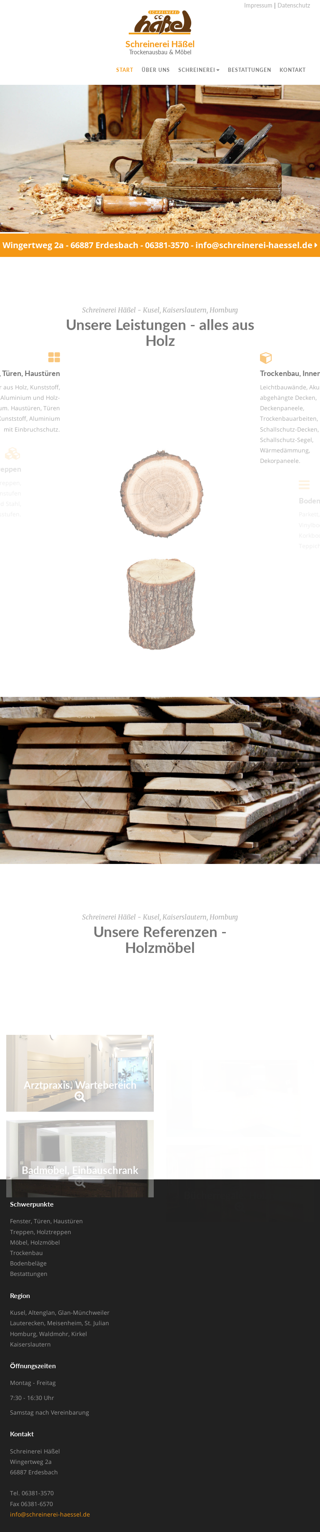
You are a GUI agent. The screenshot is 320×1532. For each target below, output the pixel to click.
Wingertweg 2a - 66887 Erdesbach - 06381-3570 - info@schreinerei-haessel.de (160, 245)
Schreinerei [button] (199, 70)
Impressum (258, 5)
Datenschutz (294, 5)
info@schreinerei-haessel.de (50, 1514)
